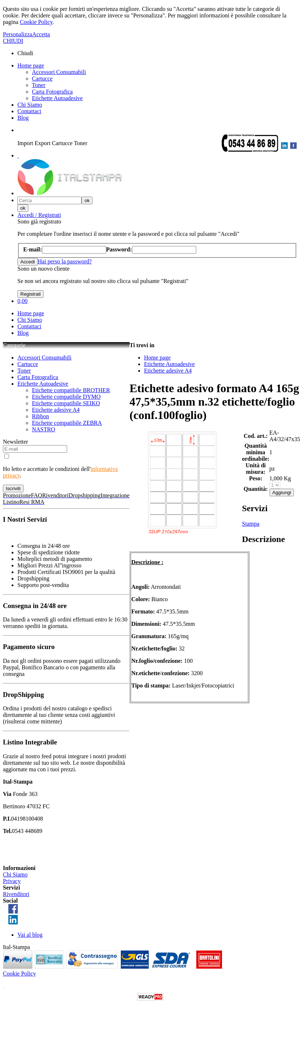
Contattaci (29, 111)
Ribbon (40, 416)
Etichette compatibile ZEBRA (67, 423)
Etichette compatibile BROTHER (71, 390)
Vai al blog (29, 935)
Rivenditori (16, 894)
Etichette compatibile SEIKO (66, 403)
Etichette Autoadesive (57, 98)
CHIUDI (13, 41)
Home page (30, 65)
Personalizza (17, 34)
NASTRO (43, 429)
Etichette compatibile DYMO (66, 397)
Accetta (41, 34)
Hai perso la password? (65, 261)
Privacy (12, 881)
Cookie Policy (36, 22)
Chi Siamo (29, 105)
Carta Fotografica (52, 92)
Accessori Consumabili (59, 72)
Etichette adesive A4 (56, 410)
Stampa (250, 524)
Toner (38, 85)
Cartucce (42, 78)
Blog (23, 118)
